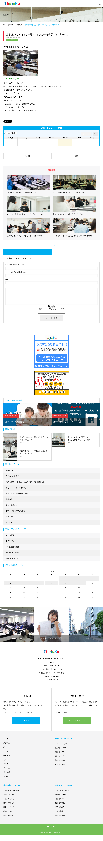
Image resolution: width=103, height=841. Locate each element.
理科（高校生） (60, 807)
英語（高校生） (60, 815)
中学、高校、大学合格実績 (15, 511)
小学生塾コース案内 (63, 739)
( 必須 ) (15, 264)
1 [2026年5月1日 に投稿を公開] (65, 578)
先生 (5, 760)
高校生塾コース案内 (63, 785)
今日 (95, 134)
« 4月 (5, 600)
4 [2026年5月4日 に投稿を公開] (10, 583)
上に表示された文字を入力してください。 (51, 309)
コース (5, 751)
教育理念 (6, 743)
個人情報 (6, 772)
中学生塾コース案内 (11, 785)
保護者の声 (10, 470)
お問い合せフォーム (77, 720)
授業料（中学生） (9, 794)
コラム (5, 764)
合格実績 (6, 755)
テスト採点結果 (11, 505)
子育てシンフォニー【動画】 (16, 488)
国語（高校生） (60, 799)
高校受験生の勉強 (12, 547)
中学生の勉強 (10, 541)
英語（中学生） (9, 815)
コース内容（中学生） (11, 790)
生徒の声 (12, 40)
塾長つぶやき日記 (12, 558)
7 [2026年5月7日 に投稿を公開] (51, 583)
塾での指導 (10, 535)
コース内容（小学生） (63, 744)
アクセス (6, 768)
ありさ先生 (10, 517)
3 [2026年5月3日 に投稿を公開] (92, 578)
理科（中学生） (9, 807)
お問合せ (6, 776)
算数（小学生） (60, 756)
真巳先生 (9, 522)
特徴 (5, 747)
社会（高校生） (60, 811)
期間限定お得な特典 (11, 415)
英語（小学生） (60, 760)
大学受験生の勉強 (12, 553)
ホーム (5, 739)
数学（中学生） (9, 803)
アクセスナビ (25, 720)
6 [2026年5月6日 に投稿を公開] (37, 583)
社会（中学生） (9, 811)
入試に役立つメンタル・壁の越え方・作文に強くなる (25, 482)
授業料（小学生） (61, 748)
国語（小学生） (60, 752)
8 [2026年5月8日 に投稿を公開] (65, 583)
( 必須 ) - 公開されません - (16, 272)
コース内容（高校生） (63, 790)
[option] (27, 414)
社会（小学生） (60, 764)
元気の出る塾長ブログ (14, 476)
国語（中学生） (9, 799)
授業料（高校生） (61, 794)
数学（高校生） (60, 803)
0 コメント (28, 252)
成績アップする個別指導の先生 (17, 493)
